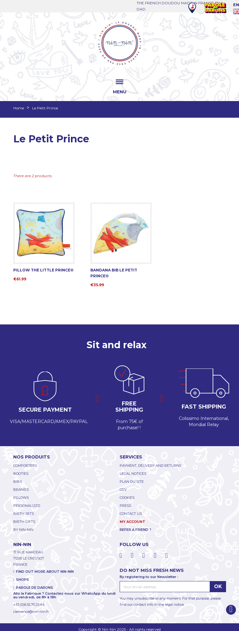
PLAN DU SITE (132, 481)
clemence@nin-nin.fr (31, 611)
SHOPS (22, 579)
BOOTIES (20, 473)
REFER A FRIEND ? (135, 529)
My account (132, 521)
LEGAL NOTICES (133, 473)
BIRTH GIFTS (24, 521)
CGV (123, 489)
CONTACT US (131, 513)
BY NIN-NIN (23, 529)
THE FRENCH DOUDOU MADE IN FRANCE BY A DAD (180, 6)
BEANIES (21, 489)
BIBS (17, 481)
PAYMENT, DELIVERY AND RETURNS (150, 465)
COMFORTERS (25, 465)
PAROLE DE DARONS (34, 587)
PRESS (125, 505)
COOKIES (127, 497)
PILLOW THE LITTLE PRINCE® (43, 270)
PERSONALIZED (26, 505)
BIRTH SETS (23, 513)
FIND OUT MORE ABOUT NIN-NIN (45, 571)
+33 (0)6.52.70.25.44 (29, 604)
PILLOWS (21, 497)
